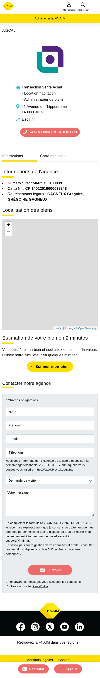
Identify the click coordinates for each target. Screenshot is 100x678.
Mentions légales (40, 660)
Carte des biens (53, 156)
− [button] (8, 232)
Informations (12, 156)
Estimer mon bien (52, 367)
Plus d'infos (40, 586)
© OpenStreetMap (86, 328)
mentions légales (22, 549)
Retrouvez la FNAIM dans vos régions (47, 642)
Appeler (72, 669)
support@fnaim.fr (17, 540)
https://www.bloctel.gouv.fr (53, 469)
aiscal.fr (28, 119)
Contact (64, 660)
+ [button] (8, 225)
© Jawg (69, 328)
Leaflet (58, 328)
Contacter (36, 669)
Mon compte (69, 10)
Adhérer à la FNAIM (50, 18)
